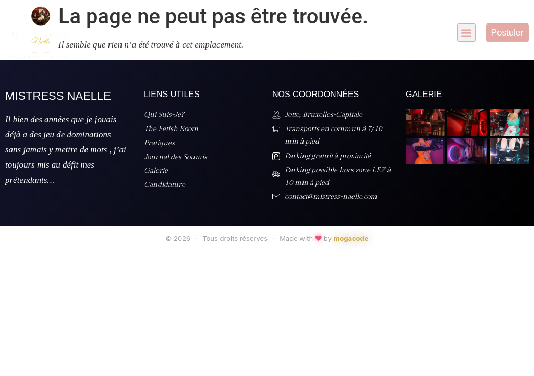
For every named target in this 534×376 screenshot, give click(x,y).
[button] (466, 33)
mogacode (350, 238)
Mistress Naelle (58, 95)
